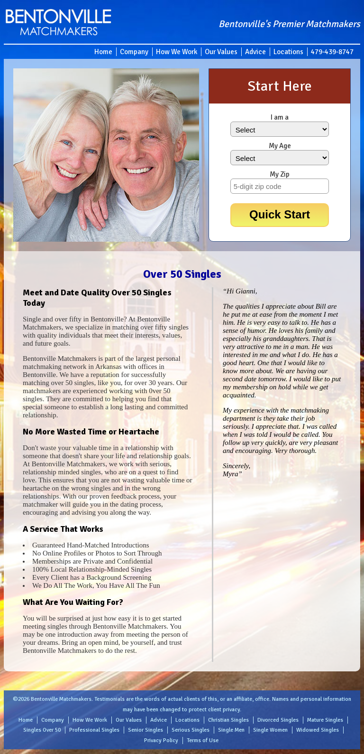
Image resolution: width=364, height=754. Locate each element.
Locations (288, 51)
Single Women (270, 730)
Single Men (231, 730)
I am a (280, 117)
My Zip (280, 174)
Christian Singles (228, 720)
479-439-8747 (332, 51)
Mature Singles (325, 720)
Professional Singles (94, 730)
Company (134, 51)
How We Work (176, 51)
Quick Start (279, 214)
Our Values (221, 51)
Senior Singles (145, 730)
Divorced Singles (278, 720)
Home (103, 51)
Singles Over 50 (42, 730)
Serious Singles (190, 730)
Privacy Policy (161, 740)
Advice (255, 51)
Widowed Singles (317, 730)
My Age (280, 145)
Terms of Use (202, 740)
